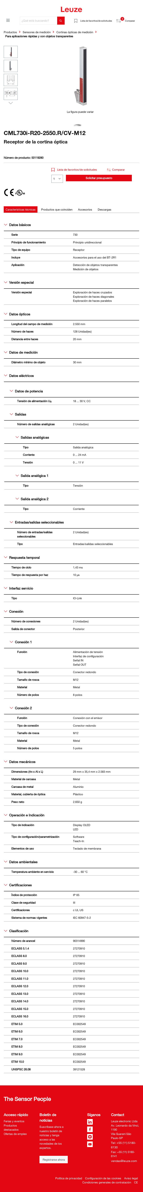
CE (136, 1182)
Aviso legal (131, 1178)
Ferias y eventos (14, 1121)
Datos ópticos (17, 314)
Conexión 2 (21, 708)
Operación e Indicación (24, 815)
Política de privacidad (68, 1178)
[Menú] (8, 20)
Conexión (13, 611)
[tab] (20, 209)
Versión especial (19, 282)
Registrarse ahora (54, 1159)
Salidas (18, 414)
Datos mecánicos (19, 762)
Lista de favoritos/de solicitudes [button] (74, 169)
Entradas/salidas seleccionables (37, 522)
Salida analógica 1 (32, 476)
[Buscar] (61, 21)
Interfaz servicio (18, 588)
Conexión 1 (21, 642)
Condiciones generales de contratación (106, 1182)
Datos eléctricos (19, 376)
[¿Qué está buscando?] (38, 21)
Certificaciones (18, 885)
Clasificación (16, 931)
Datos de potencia (26, 391)
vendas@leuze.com (124, 1161)
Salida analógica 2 (32, 499)
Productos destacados (11, 1127)
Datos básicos (17, 225)
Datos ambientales (20, 862)
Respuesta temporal (22, 557)
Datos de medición (21, 352)
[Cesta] (137, 19)
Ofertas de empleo (15, 1133)
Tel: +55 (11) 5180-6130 (123, 1145)
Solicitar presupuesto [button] (99, 178)
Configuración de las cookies (103, 1178)
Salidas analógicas (32, 437)
